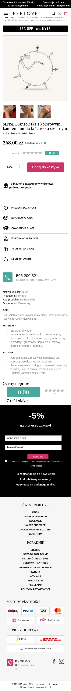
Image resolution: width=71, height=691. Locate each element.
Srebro (35, 550)
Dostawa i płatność (35, 563)
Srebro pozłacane (35, 554)
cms (32, 687)
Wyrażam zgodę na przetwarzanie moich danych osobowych (37, 461)
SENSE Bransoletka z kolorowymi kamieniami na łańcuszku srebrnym (37, 20)
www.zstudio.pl (43, 687)
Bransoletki (34, 17)
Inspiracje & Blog (35, 516)
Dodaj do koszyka (45, 167)
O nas (35, 512)
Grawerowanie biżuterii (35, 529)
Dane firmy (35, 534)
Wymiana (35, 576)
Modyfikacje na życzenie (35, 567)
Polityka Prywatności (35, 589)
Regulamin (35, 585)
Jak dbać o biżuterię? (35, 558)
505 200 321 (42, 277)
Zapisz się (38, 456)
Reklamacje (35, 580)
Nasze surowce (35, 525)
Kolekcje (35, 521)
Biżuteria (21, 17)
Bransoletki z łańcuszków (54, 17)
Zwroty (36, 572)
